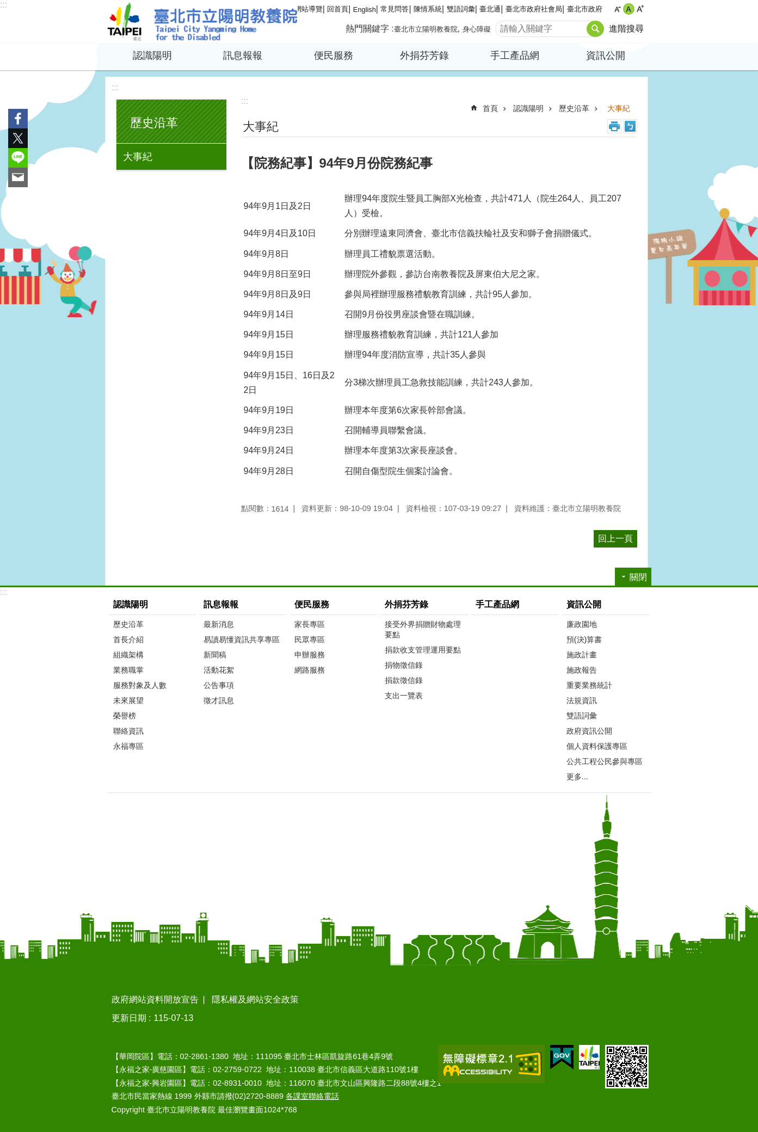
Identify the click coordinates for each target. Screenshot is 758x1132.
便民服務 (333, 55)
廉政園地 (581, 624)
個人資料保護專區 (596, 746)
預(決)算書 (584, 639)
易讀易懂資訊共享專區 (242, 639)
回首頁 (337, 9)
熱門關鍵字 (367, 28)
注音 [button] (630, 126)
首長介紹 (128, 639)
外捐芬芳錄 (424, 55)
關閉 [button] (638, 577)
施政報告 (581, 670)
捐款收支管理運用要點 (423, 649)
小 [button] (617, 9)
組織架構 (128, 654)
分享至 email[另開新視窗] (18, 177)
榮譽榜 (124, 715)
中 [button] (628, 9)
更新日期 (129, 1018)
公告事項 (219, 685)
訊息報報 (242, 55)
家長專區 (309, 624)
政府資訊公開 (589, 731)
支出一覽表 (404, 695)
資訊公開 (605, 55)
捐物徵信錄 (404, 665)
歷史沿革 (154, 123)
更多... (577, 776)
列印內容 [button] (614, 126)
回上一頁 (615, 538)
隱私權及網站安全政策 (255, 999)
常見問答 (394, 9)
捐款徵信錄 (404, 680)
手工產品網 (514, 55)
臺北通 (490, 9)
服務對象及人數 (140, 685)
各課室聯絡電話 (312, 1096)
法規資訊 (581, 700)
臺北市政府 (584, 9)
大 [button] (640, 9)
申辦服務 (309, 654)
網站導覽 (308, 9)
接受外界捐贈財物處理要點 (423, 629)
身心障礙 (477, 29)
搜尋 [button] (595, 29)
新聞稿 (215, 654)
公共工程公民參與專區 (604, 761)
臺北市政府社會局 (534, 9)
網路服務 (309, 670)
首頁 (490, 108)
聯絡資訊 (128, 731)
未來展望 (128, 700)
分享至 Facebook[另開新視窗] (18, 118)
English (364, 9)
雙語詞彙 (461, 9)
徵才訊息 (219, 700)
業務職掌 (128, 670)
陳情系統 (428, 9)
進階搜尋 (626, 28)
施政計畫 (581, 654)
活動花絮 (219, 670)
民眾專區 (309, 639)
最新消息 (219, 624)
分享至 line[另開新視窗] (18, 158)
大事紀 (137, 156)
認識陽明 (152, 55)
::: (3, 4)
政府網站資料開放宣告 (155, 999)
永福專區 (128, 746)
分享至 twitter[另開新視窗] (18, 138)
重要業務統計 (589, 685)
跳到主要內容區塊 (5, 5)
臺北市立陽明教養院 (202, 22)
